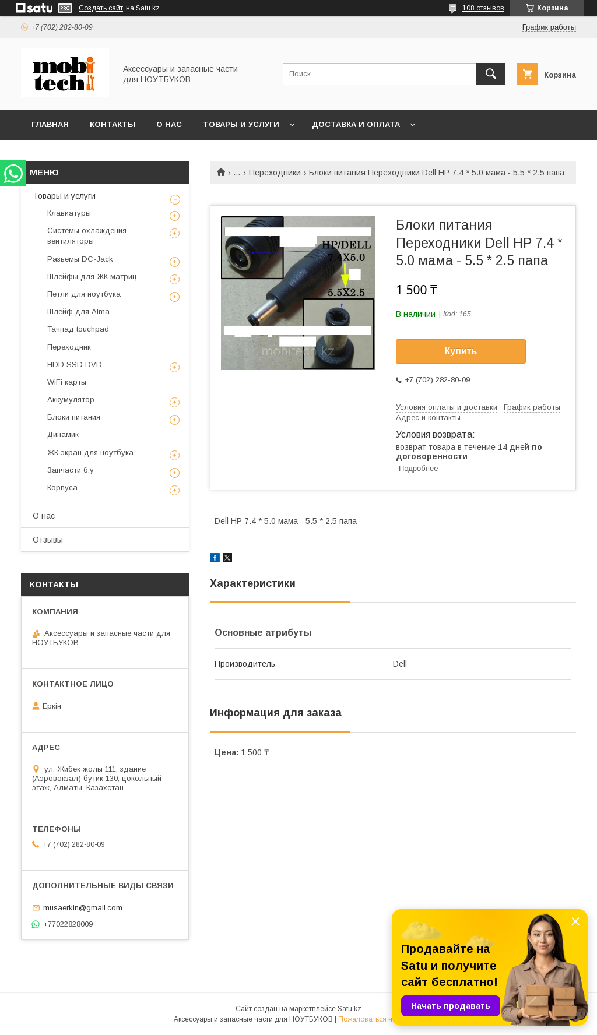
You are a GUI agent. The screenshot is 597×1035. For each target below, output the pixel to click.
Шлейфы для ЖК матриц (92, 276)
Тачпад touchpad (78, 329)
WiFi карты (66, 382)
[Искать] (490, 74)
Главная (50, 124)
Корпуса (62, 487)
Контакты (112, 124)
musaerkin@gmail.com (82, 907)
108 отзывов (483, 8)
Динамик (63, 434)
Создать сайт (101, 8)
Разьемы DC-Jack (80, 259)
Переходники (275, 172)
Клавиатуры (69, 213)
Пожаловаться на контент (380, 1019)
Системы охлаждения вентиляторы (87, 235)
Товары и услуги (241, 124)
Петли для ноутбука (84, 294)
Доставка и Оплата (356, 124)
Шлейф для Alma (78, 311)
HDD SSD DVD (74, 364)
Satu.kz (349, 1009)
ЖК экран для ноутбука (90, 452)
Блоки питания (73, 417)
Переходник (69, 347)
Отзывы (48, 539)
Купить (461, 351)
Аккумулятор (70, 399)
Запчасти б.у (70, 470)
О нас (169, 124)
